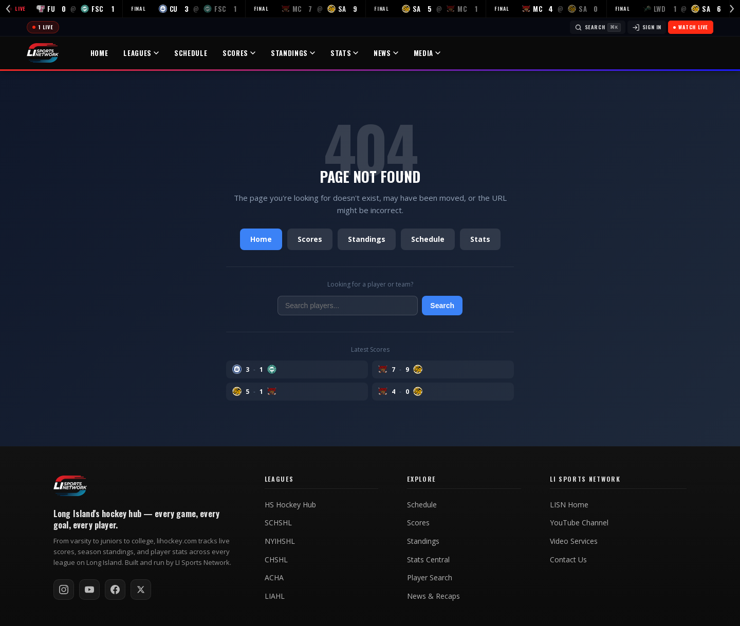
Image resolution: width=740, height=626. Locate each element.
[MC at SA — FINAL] (306, 8)
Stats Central (428, 559)
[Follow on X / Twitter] (141, 589)
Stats (344, 53)
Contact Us (568, 559)
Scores (239, 53)
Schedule (190, 53)
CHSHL (276, 559)
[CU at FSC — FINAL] (184, 8)
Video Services (574, 541)
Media (427, 53)
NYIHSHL (280, 541)
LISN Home (569, 504)
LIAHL (275, 596)
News (386, 53)
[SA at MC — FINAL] (426, 8)
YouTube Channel (579, 522)
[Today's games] (43, 27)
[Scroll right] (732, 8)
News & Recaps (433, 596)
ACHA (274, 577)
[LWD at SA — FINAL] (668, 8)
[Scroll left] (8, 8)
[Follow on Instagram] (63, 589)
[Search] (597, 27)
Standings (293, 53)
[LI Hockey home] (70, 486)
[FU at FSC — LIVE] (61, 8)
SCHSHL (278, 522)
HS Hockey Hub (290, 504)
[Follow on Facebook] (115, 589)
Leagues (141, 53)
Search (442, 305)
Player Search (429, 577)
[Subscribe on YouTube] (89, 589)
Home (99, 53)
